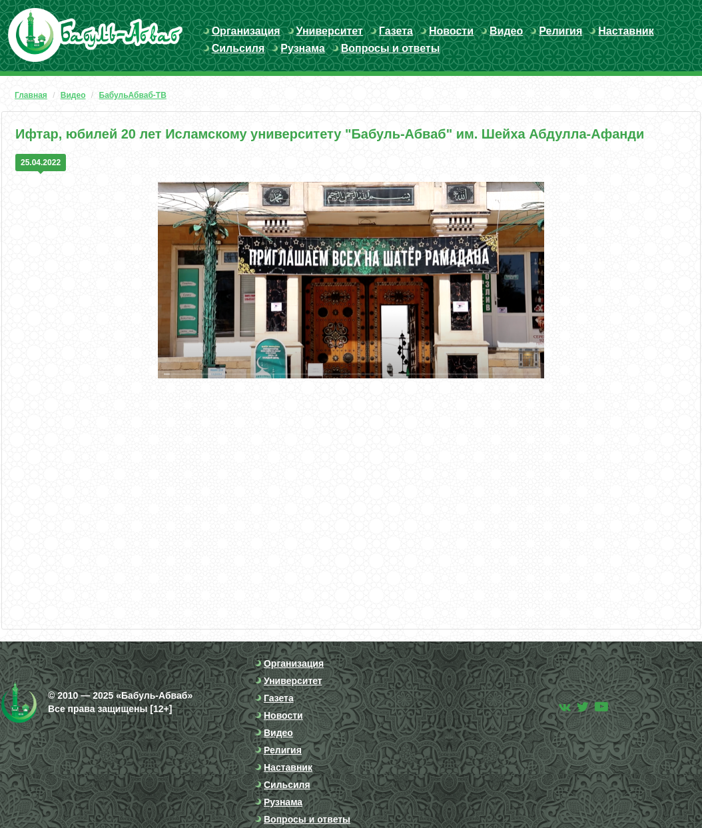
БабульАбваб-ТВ (133, 95)
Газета (396, 31)
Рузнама (302, 48)
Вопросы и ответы (390, 48)
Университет (329, 31)
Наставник (625, 31)
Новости (451, 31)
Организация (246, 31)
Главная (31, 95)
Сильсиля (238, 48)
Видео (506, 31)
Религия (560, 31)
